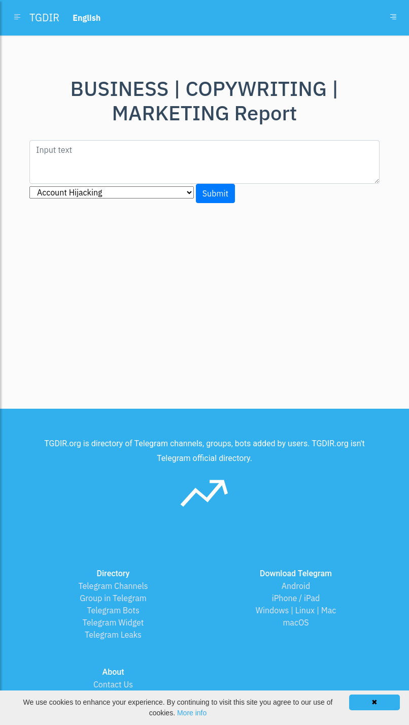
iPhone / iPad (296, 598)
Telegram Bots (113, 610)
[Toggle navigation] (393, 17)
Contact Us (113, 684)
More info (192, 713)
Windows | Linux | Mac (296, 610)
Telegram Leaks (113, 635)
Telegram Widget (113, 622)
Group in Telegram (113, 598)
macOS (296, 622)
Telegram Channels (113, 586)
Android (296, 586)
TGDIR (44, 17)
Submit (215, 193)
